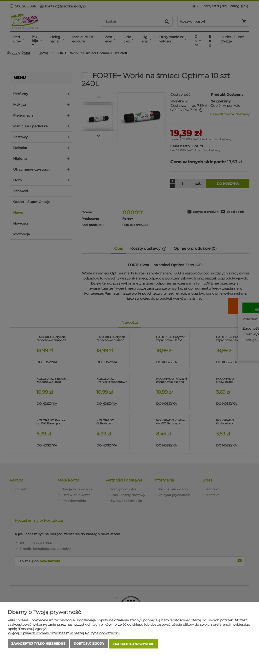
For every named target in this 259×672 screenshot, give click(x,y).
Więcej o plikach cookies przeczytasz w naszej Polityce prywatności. (64, 634)
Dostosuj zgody (89, 644)
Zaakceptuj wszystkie (133, 644)
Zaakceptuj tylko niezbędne (38, 644)
